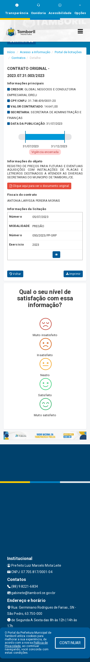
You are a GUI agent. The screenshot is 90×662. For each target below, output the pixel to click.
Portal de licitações (68, 52)
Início (11, 52)
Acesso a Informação (35, 52)
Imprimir (73, 274)
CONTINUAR (70, 643)
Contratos (18, 58)
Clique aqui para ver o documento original (39, 186)
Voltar (15, 274)
